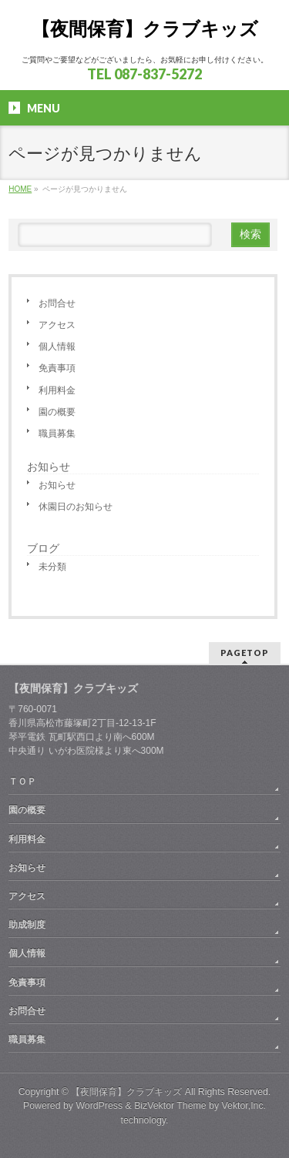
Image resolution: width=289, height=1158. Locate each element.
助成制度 (26, 924)
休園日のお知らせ (76, 506)
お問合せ (57, 303)
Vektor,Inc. (244, 1105)
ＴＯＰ (22, 781)
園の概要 (57, 412)
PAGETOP (244, 653)
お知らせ (48, 466)
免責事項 (57, 368)
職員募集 (57, 433)
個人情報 (57, 346)
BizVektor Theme (170, 1105)
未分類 (52, 566)
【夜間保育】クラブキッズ (145, 28)
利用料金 (57, 390)
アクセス (57, 325)
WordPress (99, 1105)
